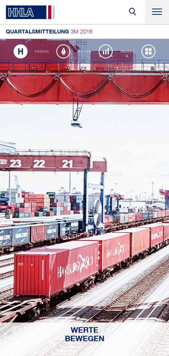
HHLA (30, 12)
